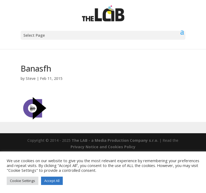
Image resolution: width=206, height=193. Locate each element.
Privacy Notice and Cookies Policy (103, 146)
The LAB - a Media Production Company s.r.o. (115, 140)
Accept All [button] (52, 180)
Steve (31, 78)
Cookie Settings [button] (22, 180)
